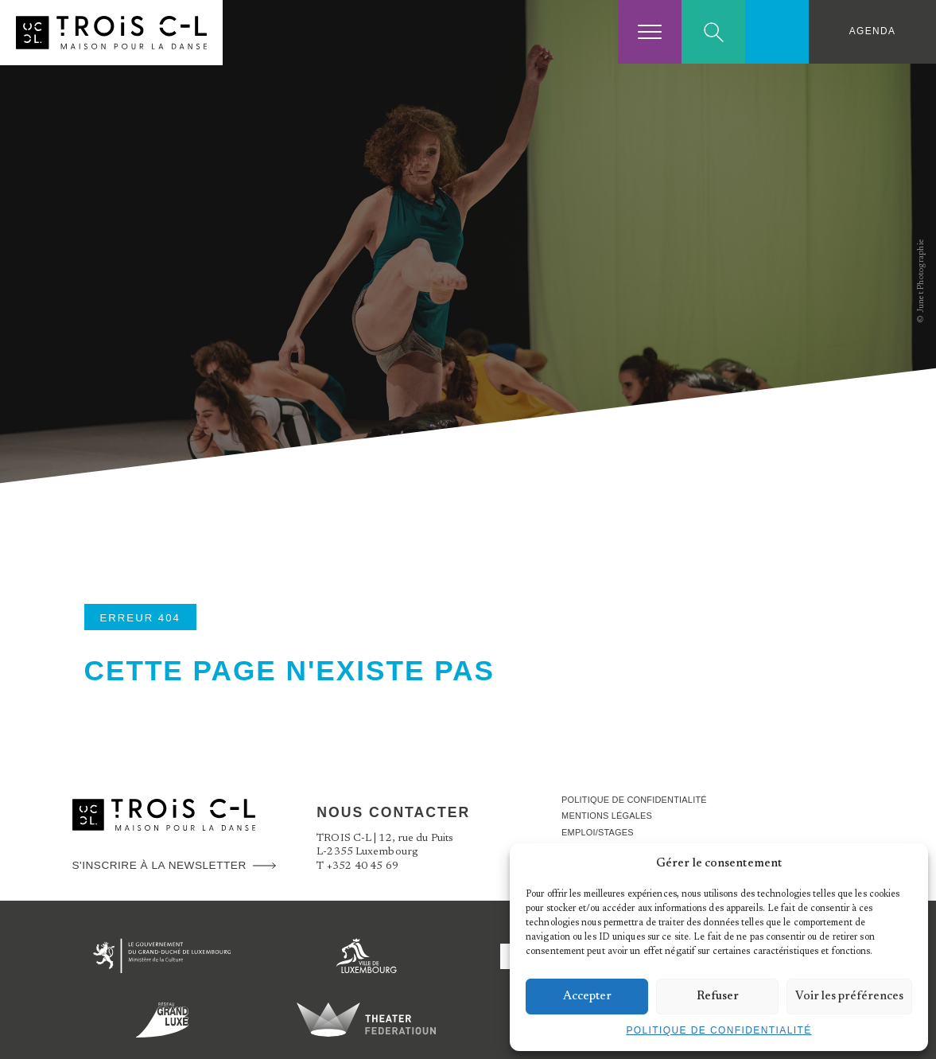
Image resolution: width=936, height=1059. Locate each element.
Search (714, 32)
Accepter (587, 997)
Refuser (718, 997)
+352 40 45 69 (363, 866)
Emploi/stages (600, 832)
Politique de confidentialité (718, 1030)
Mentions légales (610, 815)
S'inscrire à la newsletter (159, 865)
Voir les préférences (849, 997)
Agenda (872, 31)
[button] (904, 863)
